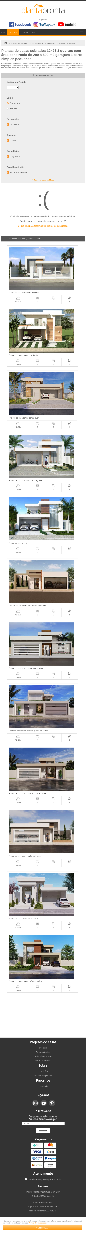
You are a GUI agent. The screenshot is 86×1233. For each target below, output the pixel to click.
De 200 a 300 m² (17, 172)
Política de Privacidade (37, 1223)
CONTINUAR (42, 1227)
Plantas (12, 108)
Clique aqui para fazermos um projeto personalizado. (43, 226)
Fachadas (13, 103)
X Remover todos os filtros (43, 180)
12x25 (11, 140)
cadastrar (43, 1131)
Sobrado (13, 124)
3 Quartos (13, 156)
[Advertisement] (43, 1015)
